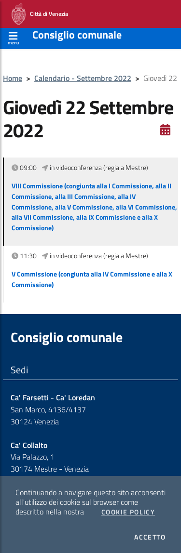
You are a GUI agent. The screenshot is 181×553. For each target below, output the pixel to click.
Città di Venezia (40, 14)
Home (12, 78)
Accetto (150, 537)
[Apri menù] (13, 37)
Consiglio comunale (77, 34)
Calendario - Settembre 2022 (82, 78)
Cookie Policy (128, 512)
